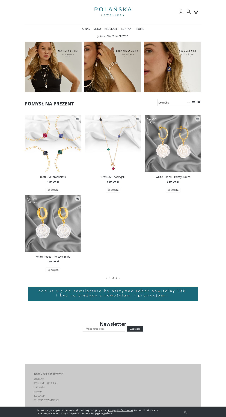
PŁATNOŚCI (39, 387)
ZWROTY (38, 391)
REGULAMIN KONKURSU (45, 383)
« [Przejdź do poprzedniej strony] (106, 277)
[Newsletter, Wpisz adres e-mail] (104, 329)
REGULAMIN (39, 395)
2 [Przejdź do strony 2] (113, 277)
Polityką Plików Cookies (120, 410)
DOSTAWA (39, 378)
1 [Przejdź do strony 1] (110, 277)
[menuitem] (86, 28)
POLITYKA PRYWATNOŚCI (46, 400)
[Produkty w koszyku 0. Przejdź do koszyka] (196, 14)
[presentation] (107, 339)
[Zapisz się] (135, 329)
